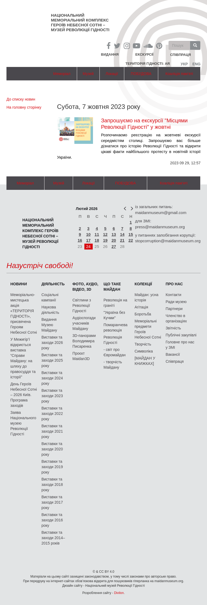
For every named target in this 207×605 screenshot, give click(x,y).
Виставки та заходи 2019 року (52, 466)
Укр (184, 64)
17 (88, 240)
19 (105, 240)
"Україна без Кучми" (114, 315)
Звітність (173, 328)
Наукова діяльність (50, 310)
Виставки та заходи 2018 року (52, 484)
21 (122, 240)
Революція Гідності (113, 340)
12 (105, 234)
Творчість (142, 344)
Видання (110, 54)
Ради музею (176, 302)
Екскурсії (144, 54)
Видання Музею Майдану (49, 324)
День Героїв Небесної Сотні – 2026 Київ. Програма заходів (23, 395)
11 (97, 234)
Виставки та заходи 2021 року (52, 431)
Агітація (141, 307)
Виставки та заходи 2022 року (52, 413)
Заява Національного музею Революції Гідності (23, 423)
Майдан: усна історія (146, 297)
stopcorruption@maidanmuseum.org (168, 241)
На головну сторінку (23, 107)
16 (80, 240)
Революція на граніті (115, 303)
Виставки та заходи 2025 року (52, 360)
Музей (88, 74)
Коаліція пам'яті (179, 74)
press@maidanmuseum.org (160, 227)
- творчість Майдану (113, 364)
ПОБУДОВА (141, 74)
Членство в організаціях (176, 318)
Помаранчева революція (115, 327)
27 (114, 246)
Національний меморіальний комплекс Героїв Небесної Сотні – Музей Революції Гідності (80, 22)
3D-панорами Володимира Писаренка (84, 340)
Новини (18, 284)
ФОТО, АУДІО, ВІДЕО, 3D (85, 286)
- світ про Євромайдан (115, 352)
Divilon (119, 593)
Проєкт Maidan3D (81, 356)
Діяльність (53, 284)
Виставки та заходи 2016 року (52, 520)
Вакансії (172, 354)
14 (122, 234)
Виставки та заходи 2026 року (52, 342)
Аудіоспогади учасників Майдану (84, 323)
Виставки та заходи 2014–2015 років (53, 537)
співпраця (180, 55)
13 (114, 234)
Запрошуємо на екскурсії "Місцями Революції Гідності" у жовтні (144, 124)
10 (88, 234)
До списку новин (20, 99)
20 (114, 240)
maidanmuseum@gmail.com (160, 212)
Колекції (143, 284)
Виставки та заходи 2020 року (52, 449)
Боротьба (142, 314)
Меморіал (61, 74)
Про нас (174, 284)
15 (131, 234)
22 (131, 240)
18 (97, 240)
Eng (196, 64)
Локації (112, 74)
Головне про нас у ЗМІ (179, 345)
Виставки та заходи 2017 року (52, 502)
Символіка (143, 351)
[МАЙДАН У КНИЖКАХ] (144, 361)
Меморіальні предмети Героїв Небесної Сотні (147, 329)
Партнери (173, 309)
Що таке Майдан (112, 286)
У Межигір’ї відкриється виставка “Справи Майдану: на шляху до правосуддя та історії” (23, 358)
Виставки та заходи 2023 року (52, 395)
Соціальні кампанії (50, 297)
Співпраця (174, 361)
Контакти (173, 295)
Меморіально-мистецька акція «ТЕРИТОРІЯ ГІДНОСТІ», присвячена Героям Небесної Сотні (23, 313)
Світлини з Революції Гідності (82, 305)
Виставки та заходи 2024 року (52, 378)
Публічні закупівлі (180, 335)
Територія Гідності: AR (148, 64)
